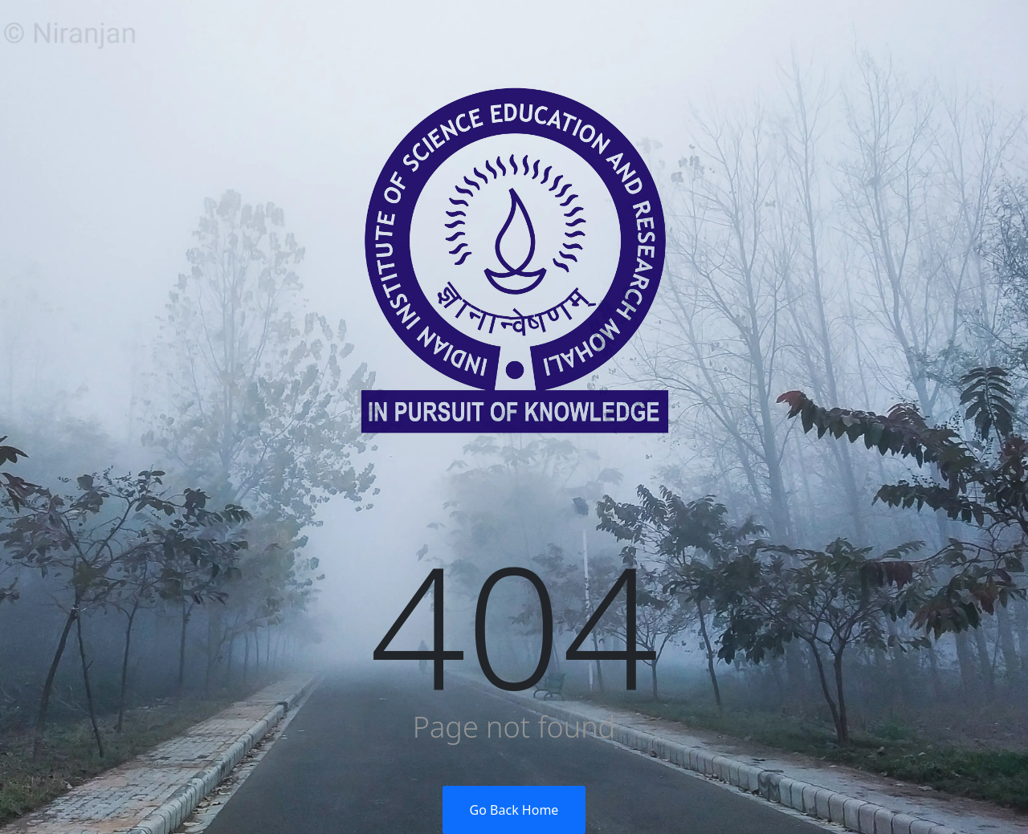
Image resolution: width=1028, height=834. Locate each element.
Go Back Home (514, 810)
